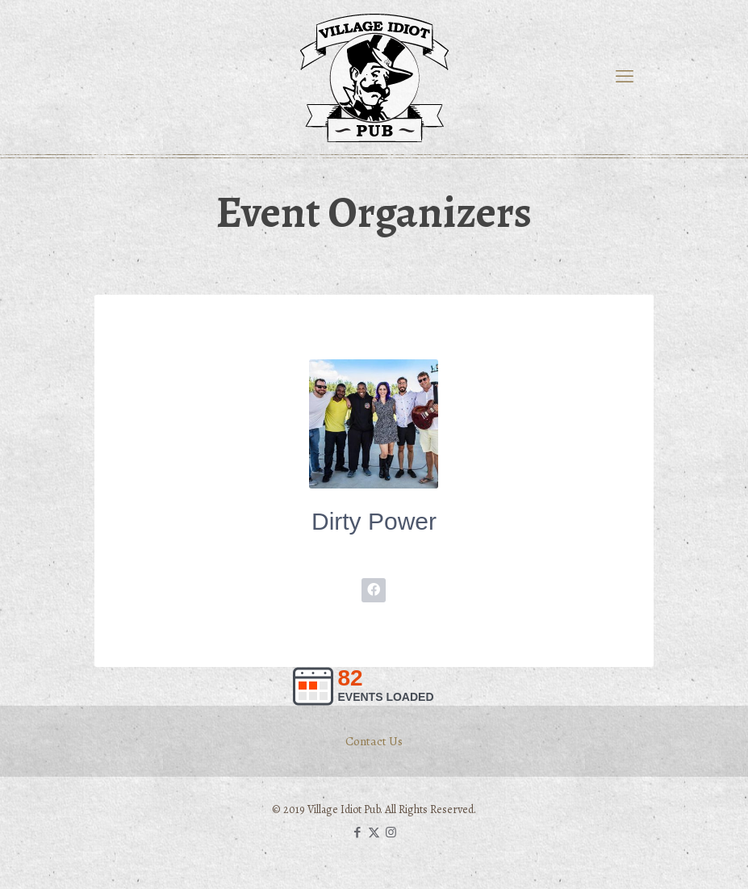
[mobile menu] (624, 76)
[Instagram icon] (391, 832)
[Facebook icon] (357, 832)
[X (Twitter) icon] (374, 832)
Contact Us (374, 740)
